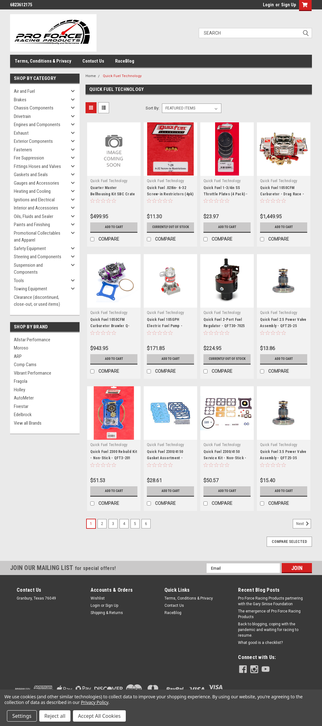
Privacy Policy (94, 702)
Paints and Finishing (32, 224)
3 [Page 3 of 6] (113, 532)
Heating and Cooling (32, 191)
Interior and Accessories (36, 208)
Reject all (54, 715)
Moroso (21, 348)
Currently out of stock (170, 229)
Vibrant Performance (32, 373)
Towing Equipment (30, 289)
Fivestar (21, 406)
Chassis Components (33, 108)
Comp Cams (25, 364)
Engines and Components (37, 124)
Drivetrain (22, 116)
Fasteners (23, 150)
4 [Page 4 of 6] (124, 532)
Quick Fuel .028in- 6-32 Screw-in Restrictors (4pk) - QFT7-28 (170, 194)
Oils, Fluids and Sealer (33, 216)
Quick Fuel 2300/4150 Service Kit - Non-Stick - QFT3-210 (224, 466)
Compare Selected (289, 550)
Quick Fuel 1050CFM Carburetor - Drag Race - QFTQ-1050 (282, 194)
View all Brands (28, 423)
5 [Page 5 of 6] (135, 532)
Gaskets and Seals (31, 174)
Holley (19, 390)
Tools (19, 280)
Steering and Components (37, 257)
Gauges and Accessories (36, 183)
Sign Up (288, 4)
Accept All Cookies (99, 715)
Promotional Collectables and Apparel (37, 236)
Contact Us (93, 61)
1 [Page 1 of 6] (91, 532)
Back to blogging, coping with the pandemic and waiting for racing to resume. (268, 638)
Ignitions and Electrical (34, 200)
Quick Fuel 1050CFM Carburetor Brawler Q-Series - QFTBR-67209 (110, 330)
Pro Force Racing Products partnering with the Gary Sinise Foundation (270, 610)
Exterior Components (33, 141)
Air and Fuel (24, 91)
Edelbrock (23, 414)
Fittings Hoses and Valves (37, 166)
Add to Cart (114, 227)
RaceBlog (124, 61)
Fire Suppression (29, 158)
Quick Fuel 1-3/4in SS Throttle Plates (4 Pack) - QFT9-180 (225, 194)
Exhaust (21, 133)
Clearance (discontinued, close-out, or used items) (37, 300)
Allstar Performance (32, 340)
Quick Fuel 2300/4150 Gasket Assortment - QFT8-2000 (165, 466)
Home (91, 76)
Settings (21, 715)
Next (303, 532)
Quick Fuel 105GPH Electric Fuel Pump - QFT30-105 (164, 330)
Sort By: (152, 108)
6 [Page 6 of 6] (146, 532)
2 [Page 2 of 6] (102, 532)
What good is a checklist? (260, 651)
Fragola (20, 381)
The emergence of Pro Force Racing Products (269, 623)
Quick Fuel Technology (122, 76)
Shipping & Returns (107, 621)
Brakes (20, 100)
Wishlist (98, 607)
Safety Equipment (30, 248)
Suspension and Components (28, 268)
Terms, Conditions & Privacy (43, 61)
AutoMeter (24, 398)
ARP (18, 356)
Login (268, 4)
